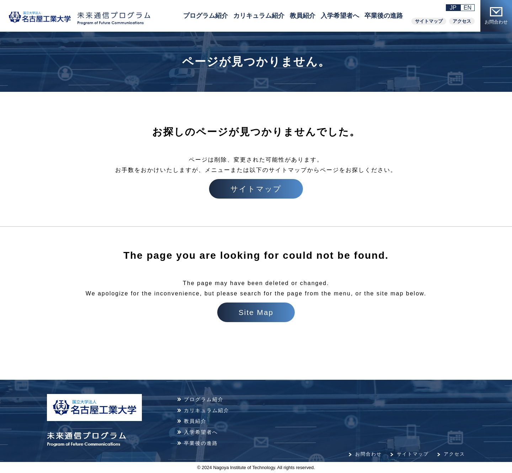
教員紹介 (302, 15)
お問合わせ (496, 16)
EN (467, 8)
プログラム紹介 (205, 15)
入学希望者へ (340, 15)
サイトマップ (429, 21)
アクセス (462, 21)
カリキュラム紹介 (258, 15)
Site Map (256, 312)
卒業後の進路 (383, 15)
